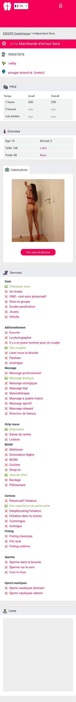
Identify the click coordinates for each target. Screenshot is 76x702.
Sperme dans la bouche (25, 562)
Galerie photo (16, 169)
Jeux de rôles (18, 475)
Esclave (14, 465)
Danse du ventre (20, 434)
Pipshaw (15, 358)
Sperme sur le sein (21, 567)
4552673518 (16, 54)
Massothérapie (19, 393)
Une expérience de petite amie (29, 506)
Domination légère (21, 454)
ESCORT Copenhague (16, 33)
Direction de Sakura (22, 413)
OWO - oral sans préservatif (27, 296)
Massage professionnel (25, 373)
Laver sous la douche (23, 353)
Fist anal (15, 541)
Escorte (14, 332)
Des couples (17, 348)
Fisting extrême (19, 546)
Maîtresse (16, 449)
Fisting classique (20, 536)
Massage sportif (20, 403)
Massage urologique (23, 383)
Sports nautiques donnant (26, 588)
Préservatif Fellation (22, 501)
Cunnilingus (17, 521)
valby (9, 63)
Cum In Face (17, 572)
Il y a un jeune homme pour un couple (34, 343)
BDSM (13, 460)
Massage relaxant (21, 408)
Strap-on (15, 470)
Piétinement (17, 485)
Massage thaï (18, 388)
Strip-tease (16, 429)
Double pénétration (22, 306)
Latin (43, 148)
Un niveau (15, 291)
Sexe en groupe (19, 301)
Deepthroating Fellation (25, 511)
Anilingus (15, 526)
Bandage (15, 480)
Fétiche (14, 317)
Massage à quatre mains (26, 398)
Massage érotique (21, 378)
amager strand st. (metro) (23, 71)
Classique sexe (19, 286)
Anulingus (16, 363)
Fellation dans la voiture (25, 516)
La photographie (20, 337)
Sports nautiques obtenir (26, 593)
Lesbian (14, 439)
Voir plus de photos (38, 252)
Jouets (14, 312)
